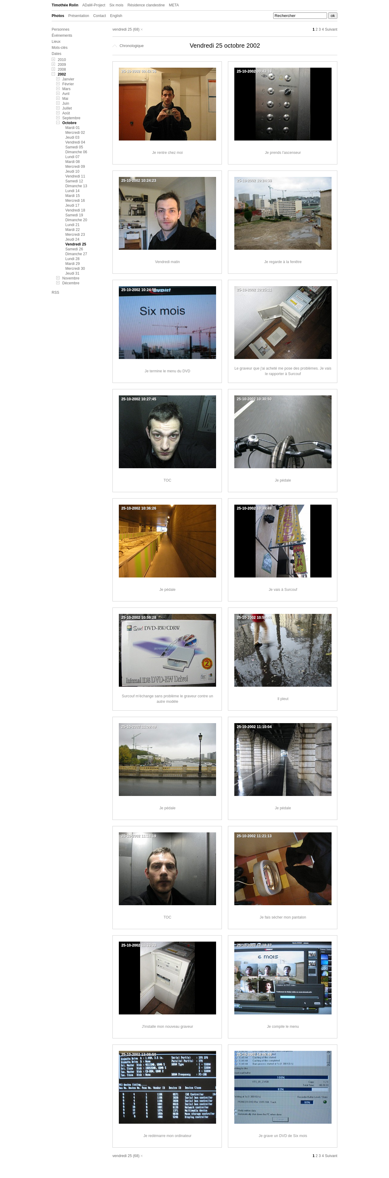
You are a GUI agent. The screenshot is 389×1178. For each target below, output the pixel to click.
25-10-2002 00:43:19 (254, 71)
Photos (58, 16)
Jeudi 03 (72, 137)
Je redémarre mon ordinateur (167, 1136)
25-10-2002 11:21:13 (254, 836)
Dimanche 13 (76, 186)
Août (66, 113)
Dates (56, 54)
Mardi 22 (72, 230)
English (116, 16)
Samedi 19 (74, 215)
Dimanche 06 (76, 152)
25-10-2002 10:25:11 (254, 290)
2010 (62, 60)
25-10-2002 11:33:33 (138, 945)
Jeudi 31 (72, 273)
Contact (99, 16)
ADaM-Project (93, 5)
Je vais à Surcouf (283, 589)
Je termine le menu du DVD (167, 371)
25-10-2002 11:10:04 (254, 727)
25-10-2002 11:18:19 (138, 836)
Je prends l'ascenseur (283, 153)
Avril (66, 94)
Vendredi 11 (75, 176)
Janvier (68, 79)
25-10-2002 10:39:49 (254, 508)
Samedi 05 (74, 147)
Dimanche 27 (76, 254)
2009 (62, 65)
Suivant (331, 29)
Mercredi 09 (75, 166)
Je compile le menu (283, 1026)
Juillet (67, 108)
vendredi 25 (122, 29)
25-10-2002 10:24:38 (254, 180)
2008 (62, 69)
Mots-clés (59, 48)
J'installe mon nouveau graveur (167, 1026)
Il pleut (282, 699)
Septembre (71, 118)
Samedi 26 (74, 249)
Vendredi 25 (75, 244)
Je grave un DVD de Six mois (283, 1136)
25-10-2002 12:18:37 (254, 945)
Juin (65, 103)
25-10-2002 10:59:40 (254, 617)
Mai (65, 98)
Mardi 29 (72, 264)
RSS (55, 292)
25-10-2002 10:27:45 (138, 399)
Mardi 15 (72, 196)
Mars (66, 89)
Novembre (70, 278)
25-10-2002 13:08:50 (138, 1054)
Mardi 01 (72, 128)
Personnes (60, 29)
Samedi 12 (74, 181)
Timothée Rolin (65, 5)
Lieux (56, 41)
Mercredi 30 (75, 268)
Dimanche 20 (76, 220)
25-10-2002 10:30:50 (254, 399)
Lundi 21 (72, 225)
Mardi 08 (72, 162)
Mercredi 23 (75, 234)
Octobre (69, 123)
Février (68, 84)
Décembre (70, 283)
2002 (62, 74)
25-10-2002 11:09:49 (138, 727)
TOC (167, 480)
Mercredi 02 (75, 132)
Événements (62, 35)
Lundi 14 (72, 191)
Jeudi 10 (72, 171)
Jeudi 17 (72, 205)
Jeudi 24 (72, 239)
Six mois (116, 5)
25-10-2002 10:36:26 (138, 508)
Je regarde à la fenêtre (282, 262)
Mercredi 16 (75, 200)
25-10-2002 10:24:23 (138, 180)
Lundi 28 (72, 259)
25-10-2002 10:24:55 (138, 290)
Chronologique (128, 46)
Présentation (78, 16)
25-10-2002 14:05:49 (254, 1054)
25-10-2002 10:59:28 (138, 617)
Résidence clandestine (146, 5)
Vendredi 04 (75, 142)
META (174, 5)
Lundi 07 (72, 157)
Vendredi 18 (75, 210)
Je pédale (283, 480)
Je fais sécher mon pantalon (283, 917)
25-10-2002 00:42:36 (138, 71)
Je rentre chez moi (167, 153)
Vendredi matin (167, 262)
